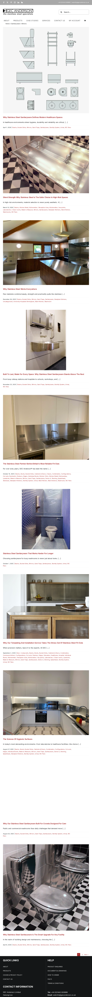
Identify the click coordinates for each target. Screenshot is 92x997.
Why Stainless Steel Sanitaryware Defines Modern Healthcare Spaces (32, 117)
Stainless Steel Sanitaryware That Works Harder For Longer (28, 553)
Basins (14, 127)
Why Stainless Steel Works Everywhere (20, 289)
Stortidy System (55, 127)
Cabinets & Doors (40, 474)
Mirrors (29, 127)
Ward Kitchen (65, 210)
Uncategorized (7, 301)
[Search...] (74, 12)
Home (7, 23)
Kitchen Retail (24, 207)
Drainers (19, 476)
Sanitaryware (15, 23)
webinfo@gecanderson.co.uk (80, 2)
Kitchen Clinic (43, 476)
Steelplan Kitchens (54, 210)
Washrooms (7, 212)
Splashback (61, 478)
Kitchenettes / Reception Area (39, 207)
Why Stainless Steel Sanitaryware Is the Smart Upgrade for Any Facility (33, 935)
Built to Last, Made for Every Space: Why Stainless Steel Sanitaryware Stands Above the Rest (43, 374)
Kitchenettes (63, 476)
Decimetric (12, 476)
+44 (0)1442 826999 (59, 992)
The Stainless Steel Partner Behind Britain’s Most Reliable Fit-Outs (31, 464)
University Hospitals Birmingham (23, 301)
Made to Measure (27, 210)
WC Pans (68, 127)
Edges (25, 476)
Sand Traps (35, 127)
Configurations (66, 474)
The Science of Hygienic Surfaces (17, 739)
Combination (56, 474)
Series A (48, 478)
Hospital (61, 655)
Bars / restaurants (22, 653)
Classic (49, 474)
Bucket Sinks (22, 127)
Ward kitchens (52, 480)
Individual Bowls (33, 476)
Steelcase (6, 480)
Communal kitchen (9, 655)
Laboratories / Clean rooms (12, 210)
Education (47, 655)
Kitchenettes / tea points (57, 207)
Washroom (47, 301)
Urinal (62, 127)
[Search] (61, 12)
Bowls (23, 474)
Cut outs (6, 476)
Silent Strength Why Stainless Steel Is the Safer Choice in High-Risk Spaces (35, 197)
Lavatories (6, 478)
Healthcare (54, 655)
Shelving (54, 478)
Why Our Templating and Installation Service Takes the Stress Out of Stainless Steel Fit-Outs (43, 643)
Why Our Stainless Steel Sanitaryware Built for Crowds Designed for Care (34, 824)
